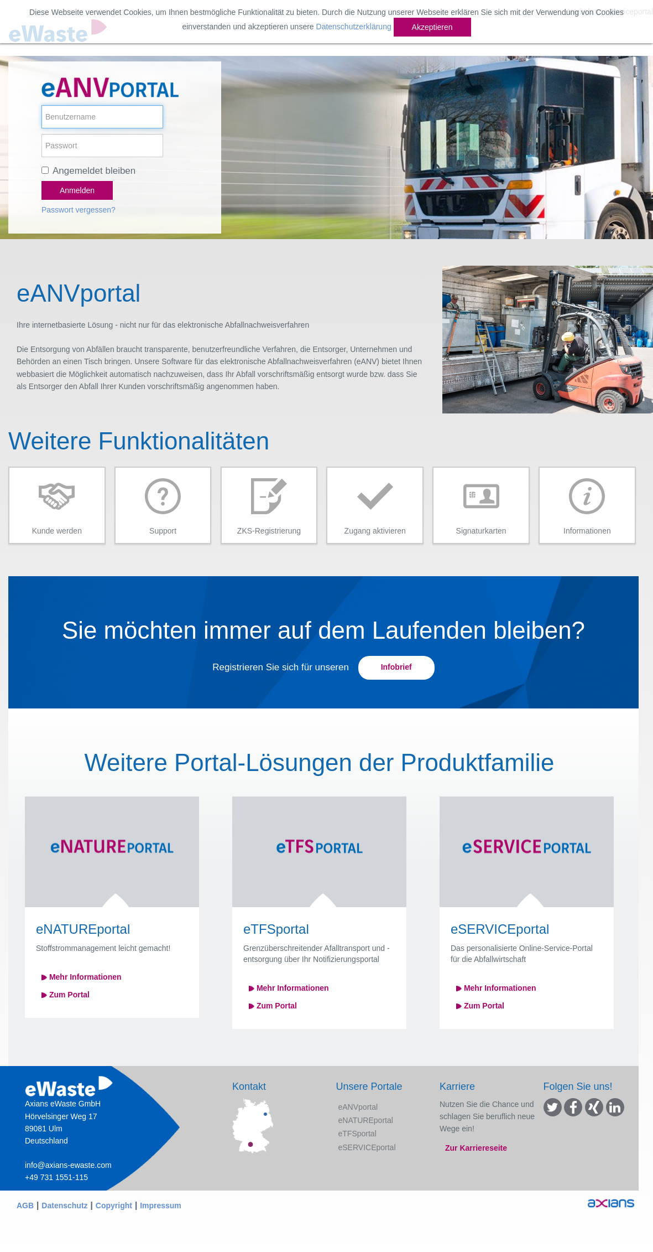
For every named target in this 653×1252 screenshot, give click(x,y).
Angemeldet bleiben (94, 170)
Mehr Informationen (81, 976)
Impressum (160, 1205)
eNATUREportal (365, 1120)
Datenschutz (64, 1205)
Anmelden (77, 190)
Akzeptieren (432, 27)
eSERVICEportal (367, 1147)
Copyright (114, 1205)
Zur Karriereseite (476, 1148)
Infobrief (396, 667)
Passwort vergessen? (78, 209)
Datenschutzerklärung (353, 26)
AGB (25, 1205)
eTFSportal (357, 1133)
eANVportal (358, 1107)
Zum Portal (65, 994)
